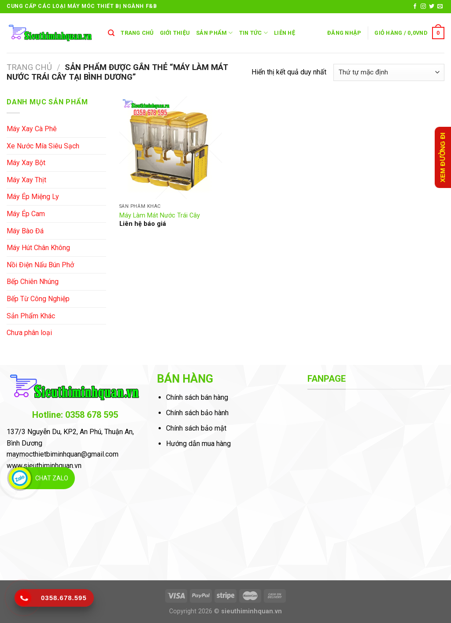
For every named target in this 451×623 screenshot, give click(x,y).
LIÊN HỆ (284, 32)
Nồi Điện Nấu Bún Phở (40, 265)
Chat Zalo (51, 478)
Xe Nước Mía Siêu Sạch (43, 146)
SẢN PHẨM (214, 33)
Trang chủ (29, 67)
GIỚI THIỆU (175, 32)
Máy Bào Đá (25, 231)
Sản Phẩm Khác (31, 316)
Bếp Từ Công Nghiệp (38, 299)
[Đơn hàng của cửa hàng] (388, 72)
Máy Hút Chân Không (38, 247)
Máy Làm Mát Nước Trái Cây (159, 215)
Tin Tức (253, 33)
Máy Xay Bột (26, 163)
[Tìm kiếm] (111, 33)
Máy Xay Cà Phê (32, 129)
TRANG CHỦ (137, 32)
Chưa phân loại (29, 332)
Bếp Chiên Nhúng (33, 281)
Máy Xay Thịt (26, 180)
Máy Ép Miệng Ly (33, 196)
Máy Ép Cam (26, 214)
